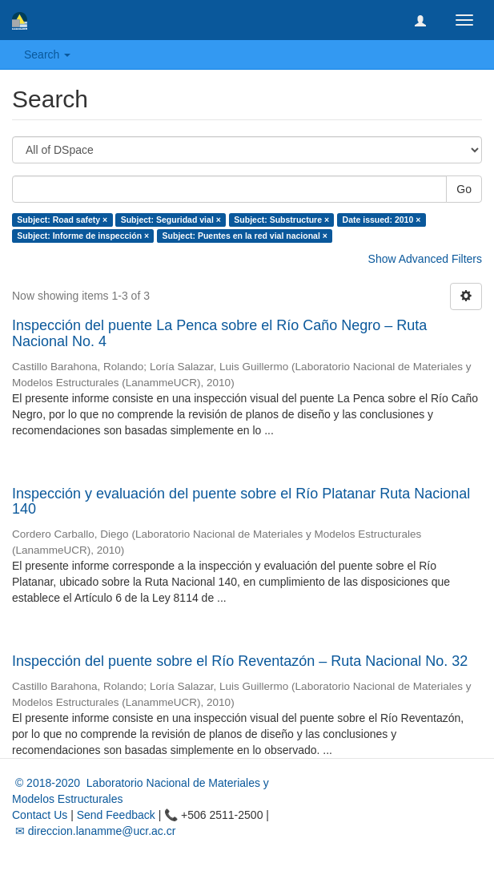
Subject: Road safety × (62, 219)
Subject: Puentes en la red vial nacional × (245, 235)
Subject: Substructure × (281, 219)
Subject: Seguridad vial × (171, 219)
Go (464, 189)
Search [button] (47, 54)
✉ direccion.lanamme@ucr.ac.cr (93, 831)
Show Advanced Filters (425, 258)
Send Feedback (116, 814)
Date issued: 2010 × (382, 219)
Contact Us (39, 814)
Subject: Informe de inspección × (83, 235)
